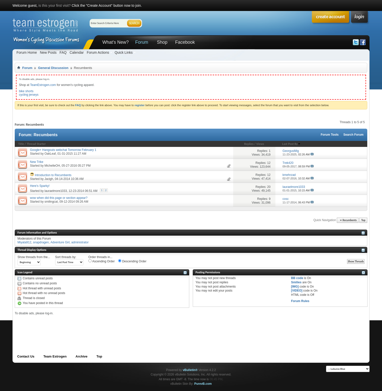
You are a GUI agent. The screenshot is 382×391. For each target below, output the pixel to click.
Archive (82, 356)
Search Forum (353, 134)
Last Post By (291, 144)
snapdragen (41, 242)
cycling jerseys (28, 94)
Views (260, 144)
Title (21, 144)
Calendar (77, 52)
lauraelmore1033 (55, 191)
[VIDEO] (296, 290)
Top (363, 220)
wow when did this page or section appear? (58, 198)
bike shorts (26, 91)
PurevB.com (203, 384)
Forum (141, 42)
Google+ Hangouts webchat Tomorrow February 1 (63, 150)
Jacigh (48, 179)
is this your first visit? (54, 5)
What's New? (115, 42)
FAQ (63, 52)
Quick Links (124, 52)
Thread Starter (36, 144)
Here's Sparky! (39, 186)
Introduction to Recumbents (53, 175)
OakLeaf (50, 153)
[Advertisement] (105, 326)
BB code (297, 278)
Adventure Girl (60, 242)
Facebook (185, 42)
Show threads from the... (33, 257)
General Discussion (53, 68)
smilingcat (51, 201)
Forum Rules (300, 301)
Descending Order (132, 261)
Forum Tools (330, 134)
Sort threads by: (65, 257)
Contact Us (25, 356)
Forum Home (26, 52)
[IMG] (295, 286)
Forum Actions (98, 52)
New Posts (48, 52)
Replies (249, 144)
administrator (80, 242)
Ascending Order (101, 261)
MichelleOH (52, 165)
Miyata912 (24, 242)
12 (268, 163)
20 (268, 187)
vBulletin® (190, 370)
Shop (162, 42)
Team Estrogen (55, 356)
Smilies (296, 282)
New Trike (36, 162)
